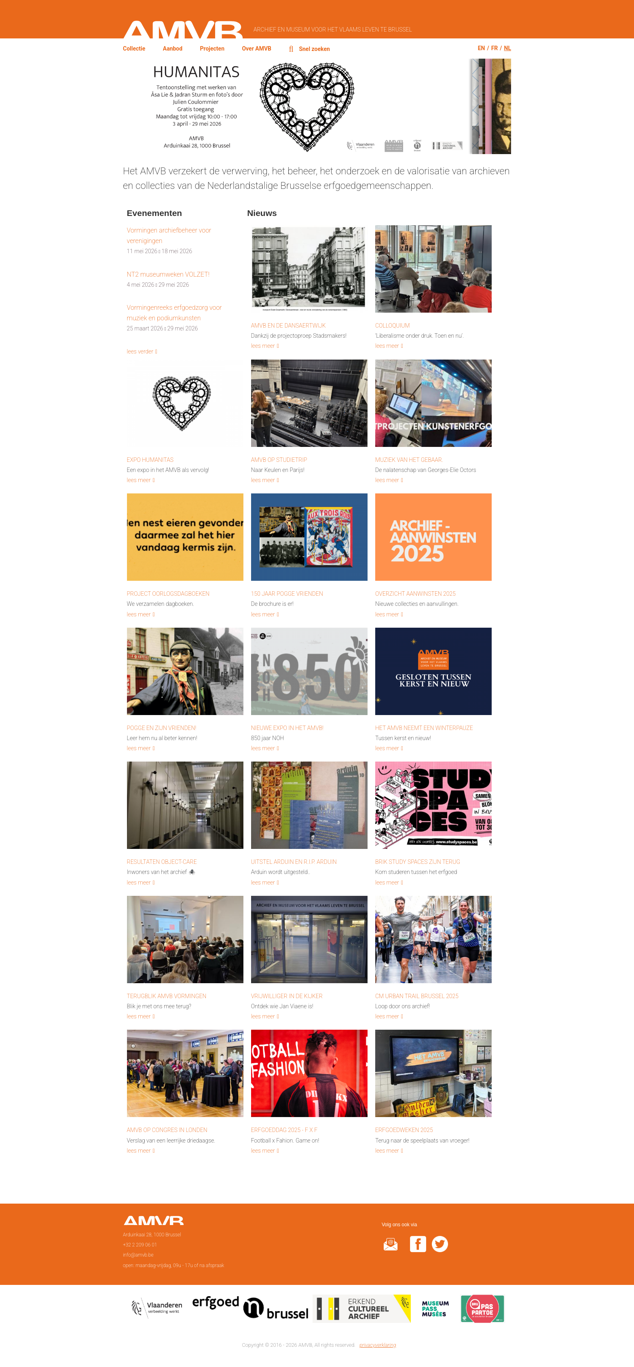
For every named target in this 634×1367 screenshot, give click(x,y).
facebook (418, 1249)
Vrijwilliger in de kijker (287, 996)
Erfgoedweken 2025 (404, 1130)
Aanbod (172, 48)
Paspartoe (482, 1310)
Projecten (212, 48)
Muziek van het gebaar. (409, 460)
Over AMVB (256, 48)
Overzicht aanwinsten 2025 (415, 593)
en (481, 48)
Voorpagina (153, 1223)
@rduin (391, 1249)
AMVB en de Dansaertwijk (288, 325)
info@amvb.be (138, 1255)
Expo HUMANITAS (150, 460)
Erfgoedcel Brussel (250, 1310)
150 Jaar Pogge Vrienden (287, 593)
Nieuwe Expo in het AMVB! (287, 728)
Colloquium (392, 325)
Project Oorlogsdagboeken (168, 593)
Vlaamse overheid (158, 1310)
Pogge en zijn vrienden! (162, 728)
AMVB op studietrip (279, 460)
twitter (440, 1249)
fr (494, 48)
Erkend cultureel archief (362, 1310)
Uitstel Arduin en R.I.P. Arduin (294, 862)
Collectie (134, 48)
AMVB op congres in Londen (167, 1130)
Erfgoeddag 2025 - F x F (284, 1130)
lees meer (263, 346)
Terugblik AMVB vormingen (167, 996)
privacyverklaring (377, 1345)
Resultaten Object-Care (162, 862)
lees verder (140, 351)
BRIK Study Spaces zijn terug (417, 862)
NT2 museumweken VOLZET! (168, 274)
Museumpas (435, 1310)
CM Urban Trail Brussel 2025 (417, 996)
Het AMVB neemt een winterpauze (424, 728)
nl (507, 48)
